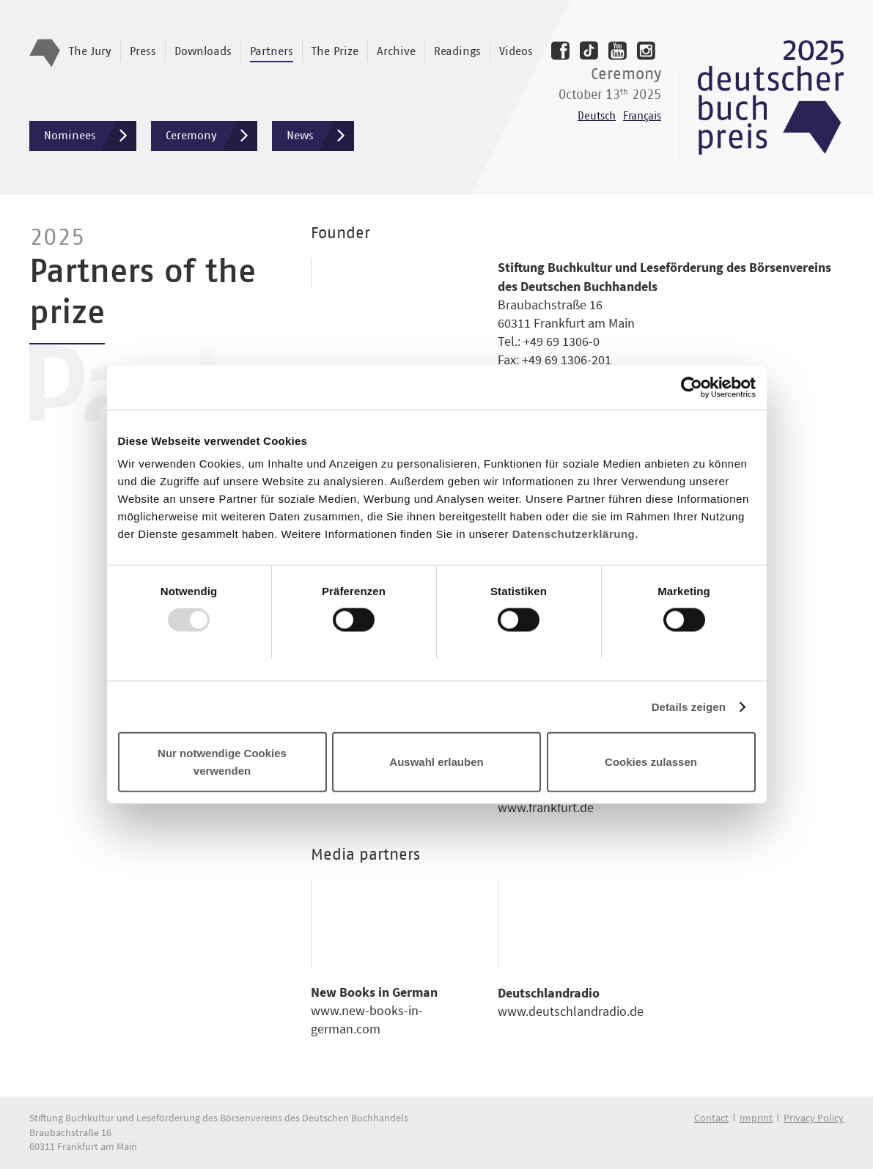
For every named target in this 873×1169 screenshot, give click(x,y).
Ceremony (211, 136)
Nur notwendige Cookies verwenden (222, 762)
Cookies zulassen (651, 762)
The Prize (335, 51)
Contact (711, 1117)
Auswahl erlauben (436, 762)
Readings (457, 51)
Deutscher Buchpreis (771, 97)
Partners (271, 51)
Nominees (90, 136)
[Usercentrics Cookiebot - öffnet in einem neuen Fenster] (691, 387)
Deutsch (597, 116)
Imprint (756, 1117)
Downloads (203, 51)
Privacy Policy (814, 1117)
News (320, 136)
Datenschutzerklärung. (575, 534)
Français (642, 116)
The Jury (90, 51)
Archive (396, 51)
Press (143, 51)
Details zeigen (689, 706)
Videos (516, 51)
